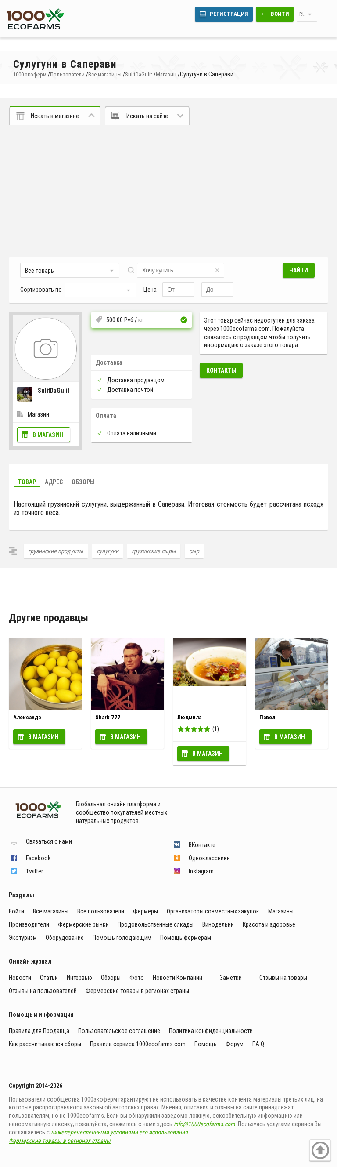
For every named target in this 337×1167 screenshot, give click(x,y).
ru (302, 14)
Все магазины (50, 911)
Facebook (38, 858)
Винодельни (218, 924)
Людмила (189, 717)
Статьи (49, 977)
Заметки (231, 977)
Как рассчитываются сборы (45, 1043)
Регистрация (229, 14)
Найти (298, 270)
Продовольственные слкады (156, 924)
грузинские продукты (55, 551)
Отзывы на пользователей (43, 990)
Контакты (221, 370)
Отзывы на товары (283, 977)
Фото (136, 977)
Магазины (281, 911)
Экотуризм (23, 937)
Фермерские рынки (83, 924)
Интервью (79, 977)
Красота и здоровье (269, 924)
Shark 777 (107, 717)
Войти (280, 14)
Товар (27, 482)
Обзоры (83, 482)
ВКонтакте (202, 844)
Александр (27, 717)
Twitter (34, 871)
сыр (194, 551)
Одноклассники (209, 858)
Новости (20, 977)
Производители (29, 924)
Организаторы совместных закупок (213, 911)
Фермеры (145, 911)
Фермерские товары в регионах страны (137, 990)
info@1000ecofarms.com (204, 1123)
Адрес (54, 482)
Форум (235, 1043)
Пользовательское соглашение (119, 1030)
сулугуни (107, 551)
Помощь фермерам (185, 937)
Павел (267, 717)
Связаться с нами (49, 841)
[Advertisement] (168, 191)
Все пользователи (100, 911)
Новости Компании (177, 977)
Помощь (205, 1043)
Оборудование (65, 937)
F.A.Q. (258, 1043)
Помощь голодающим (122, 937)
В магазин (47, 435)
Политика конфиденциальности (211, 1030)
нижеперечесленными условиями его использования (119, 1132)
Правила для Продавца (39, 1030)
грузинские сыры (154, 551)
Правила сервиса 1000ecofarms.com (138, 1043)
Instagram (201, 871)
